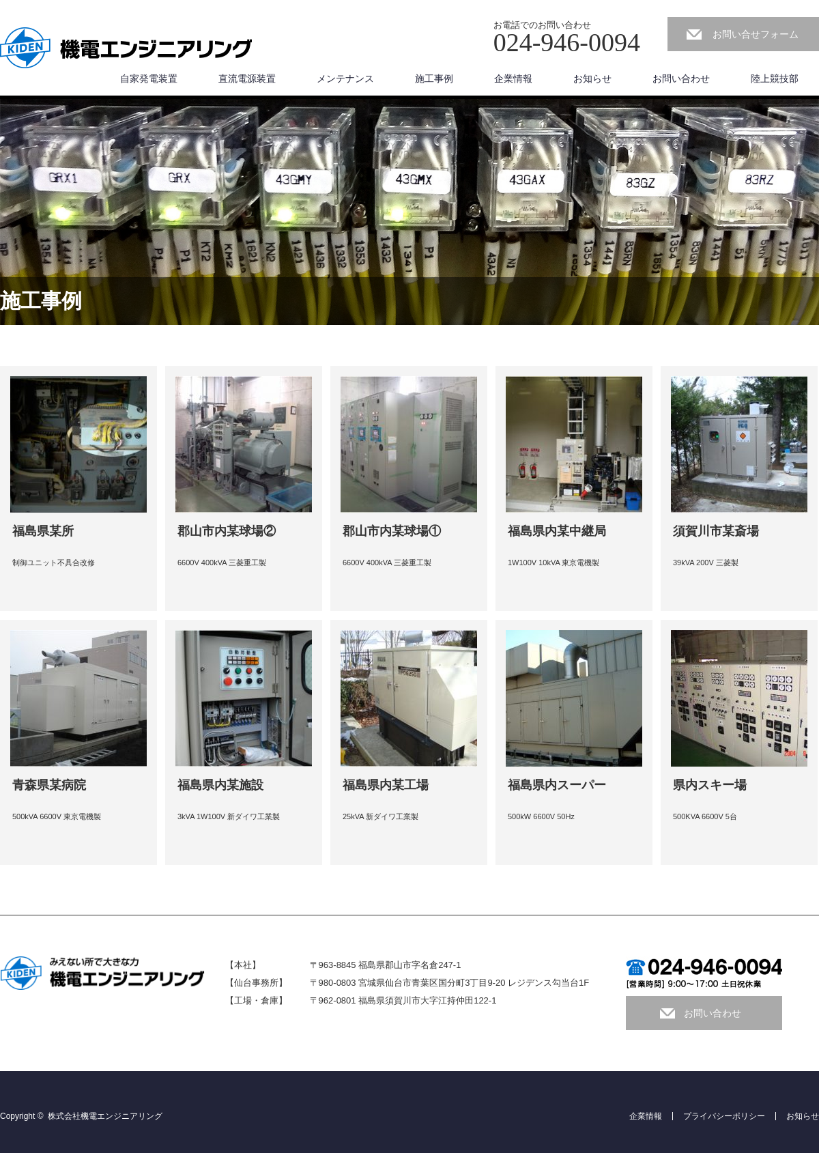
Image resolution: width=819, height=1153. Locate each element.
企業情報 (513, 78)
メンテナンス (345, 78)
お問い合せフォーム (756, 34)
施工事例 (434, 78)
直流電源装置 (247, 78)
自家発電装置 (148, 78)
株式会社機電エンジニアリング (105, 1116)
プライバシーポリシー (724, 1116)
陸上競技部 (775, 78)
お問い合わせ (681, 78)
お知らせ (592, 78)
